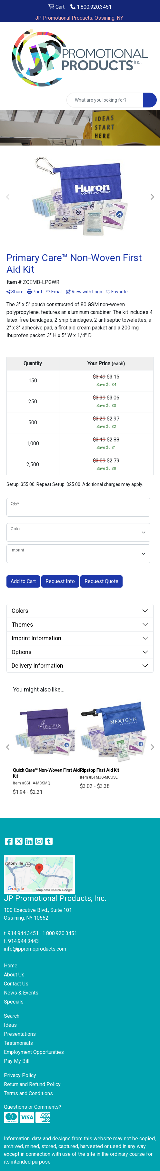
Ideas (10, 1025)
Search (11, 1016)
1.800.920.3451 (91, 7)
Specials (14, 1002)
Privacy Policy (20, 1075)
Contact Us (16, 984)
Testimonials (18, 1043)
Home (10, 966)
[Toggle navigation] (10, 100)
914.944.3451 (23, 933)
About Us (14, 975)
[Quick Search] (104, 100)
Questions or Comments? (32, 1107)
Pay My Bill (16, 1061)
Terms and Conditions (28, 1093)
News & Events (21, 993)
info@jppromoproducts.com (35, 949)
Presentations (20, 1034)
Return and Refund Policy (32, 1084)
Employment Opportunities (34, 1052)
